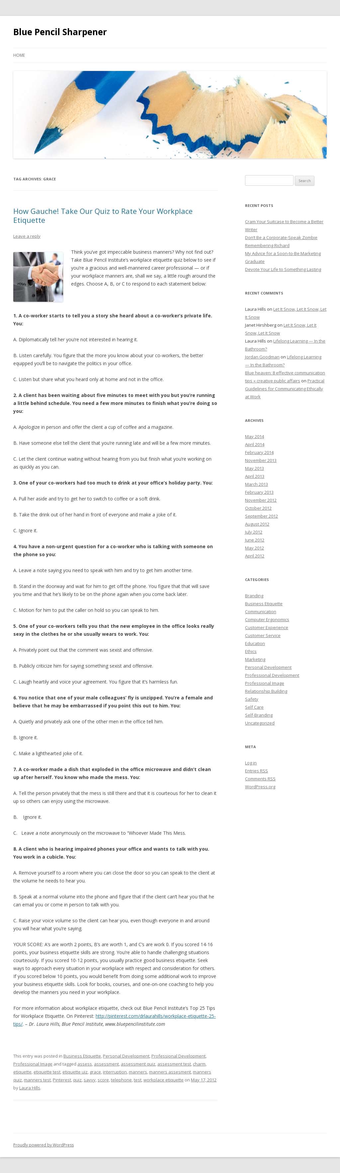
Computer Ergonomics (267, 619)
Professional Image (32, 1064)
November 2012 (261, 500)
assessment (106, 1064)
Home (19, 55)
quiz (77, 1080)
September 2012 (261, 516)
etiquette (22, 1072)
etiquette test (47, 1072)
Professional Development (178, 1056)
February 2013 (259, 492)
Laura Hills (29, 1088)
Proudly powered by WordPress (43, 1145)
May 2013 (254, 468)
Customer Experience (266, 627)
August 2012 (257, 524)
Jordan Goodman (262, 357)
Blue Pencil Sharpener (60, 32)
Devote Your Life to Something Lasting (283, 269)
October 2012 (258, 508)
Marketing (255, 659)
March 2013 (256, 484)
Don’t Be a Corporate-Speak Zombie (281, 237)
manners (138, 1072)
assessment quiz (138, 1064)
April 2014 (254, 444)
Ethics (251, 651)
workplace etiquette (163, 1080)
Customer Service (263, 635)
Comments (260, 779)
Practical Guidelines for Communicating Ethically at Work (284, 389)
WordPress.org (260, 787)
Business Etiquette (82, 1056)
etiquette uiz (75, 1072)
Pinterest (62, 1080)
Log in (251, 763)
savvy (90, 1080)
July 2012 (253, 532)
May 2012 (254, 548)
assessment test (174, 1064)
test (137, 1080)
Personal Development (126, 1056)
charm (199, 1064)
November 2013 (261, 460)
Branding (254, 596)
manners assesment (170, 1072)
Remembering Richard (267, 245)
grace (95, 1072)
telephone (121, 1080)
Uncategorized (260, 723)
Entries (256, 771)
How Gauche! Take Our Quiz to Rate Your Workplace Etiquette (103, 215)
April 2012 (254, 556)
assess (84, 1064)
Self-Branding (259, 715)
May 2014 (254, 436)
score (103, 1080)
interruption (115, 1072)
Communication (260, 612)
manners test (37, 1080)
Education (255, 643)
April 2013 (254, 476)
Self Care (254, 707)
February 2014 (259, 452)
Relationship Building (266, 691)
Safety (251, 699)
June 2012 (254, 540)
